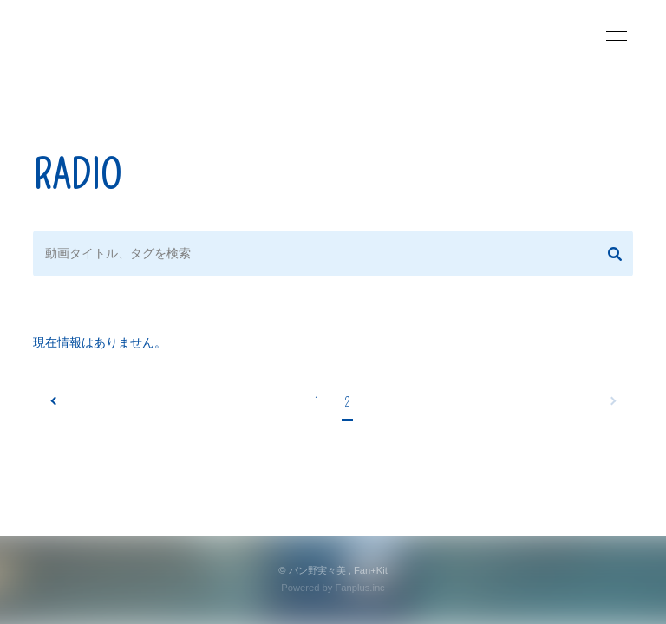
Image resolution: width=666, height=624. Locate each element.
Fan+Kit (371, 570)
